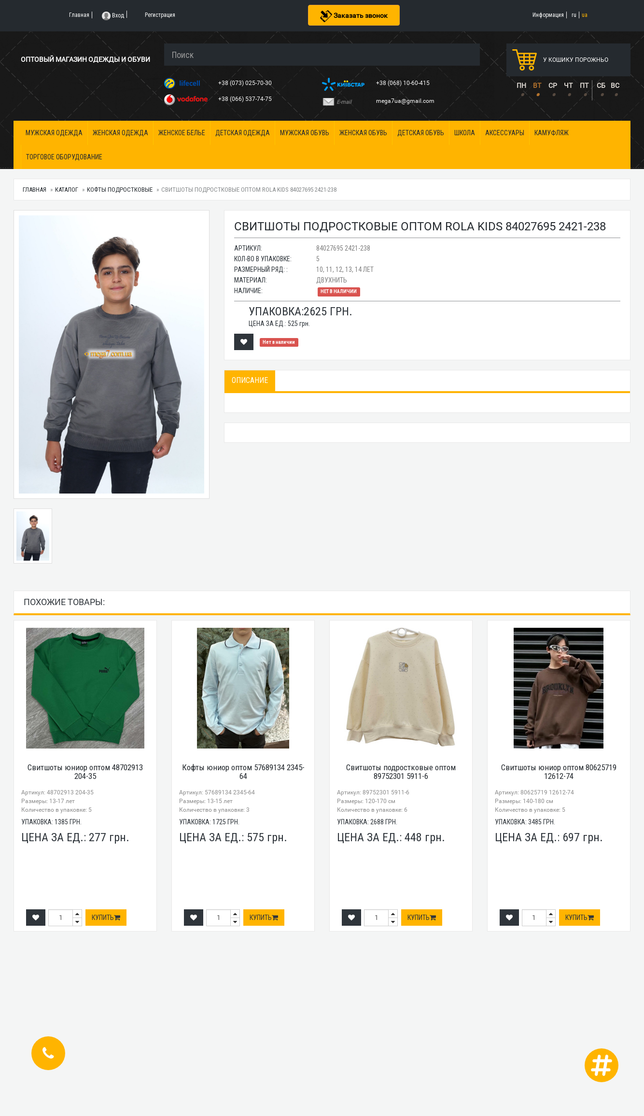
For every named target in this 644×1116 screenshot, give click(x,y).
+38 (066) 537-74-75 (245, 99)
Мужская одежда (54, 133)
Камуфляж (551, 133)
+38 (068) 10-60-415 (403, 83)
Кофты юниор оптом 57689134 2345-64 (243, 772)
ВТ (537, 85)
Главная (34, 189)
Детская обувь (420, 133)
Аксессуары (504, 133)
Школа (464, 133)
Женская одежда (120, 133)
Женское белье (181, 133)
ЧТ (568, 85)
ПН (521, 85)
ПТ (584, 85)
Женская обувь (363, 133)
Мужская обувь (304, 133)
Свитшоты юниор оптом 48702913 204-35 (85, 772)
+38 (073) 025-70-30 (245, 83)
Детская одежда (242, 133)
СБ (601, 85)
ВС (615, 85)
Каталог (66, 189)
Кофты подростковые (120, 189)
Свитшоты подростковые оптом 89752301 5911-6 (401, 772)
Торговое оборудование (64, 157)
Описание (250, 380)
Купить (106, 917)
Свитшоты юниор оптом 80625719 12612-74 (558, 772)
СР (552, 85)
